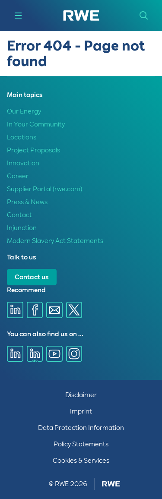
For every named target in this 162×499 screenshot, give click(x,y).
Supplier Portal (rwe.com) (44, 189)
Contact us (32, 277)
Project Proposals (33, 150)
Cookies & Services (81, 460)
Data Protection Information (81, 428)
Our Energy (24, 111)
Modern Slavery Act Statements (55, 241)
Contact (19, 215)
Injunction (22, 228)
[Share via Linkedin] (15, 310)
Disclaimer (81, 395)
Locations (21, 137)
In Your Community (36, 124)
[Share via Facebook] (35, 310)
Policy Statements (81, 444)
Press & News (27, 202)
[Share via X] (74, 310)
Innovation (23, 163)
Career (18, 176)
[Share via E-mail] (54, 310)
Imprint (81, 411)
